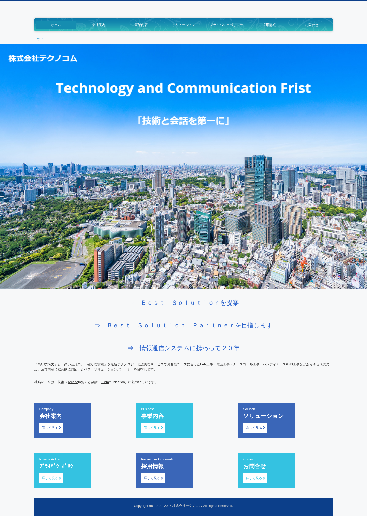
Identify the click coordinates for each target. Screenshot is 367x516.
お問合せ (311, 25)
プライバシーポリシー (226, 25)
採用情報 (269, 25)
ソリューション (183, 25)
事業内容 (141, 25)
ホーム (56, 25)
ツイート (43, 39)
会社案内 (98, 25)
